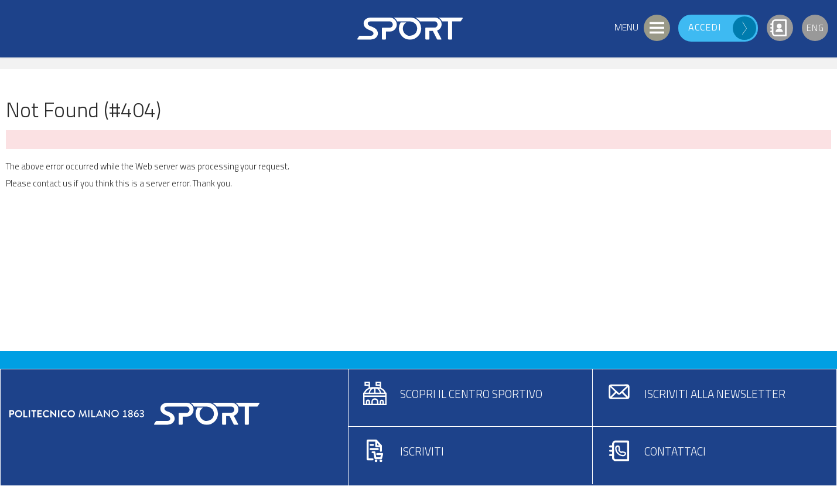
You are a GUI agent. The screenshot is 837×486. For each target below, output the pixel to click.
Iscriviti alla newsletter (714, 393)
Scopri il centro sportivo (471, 393)
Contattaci (675, 451)
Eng (815, 28)
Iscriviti (422, 451)
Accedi (704, 27)
